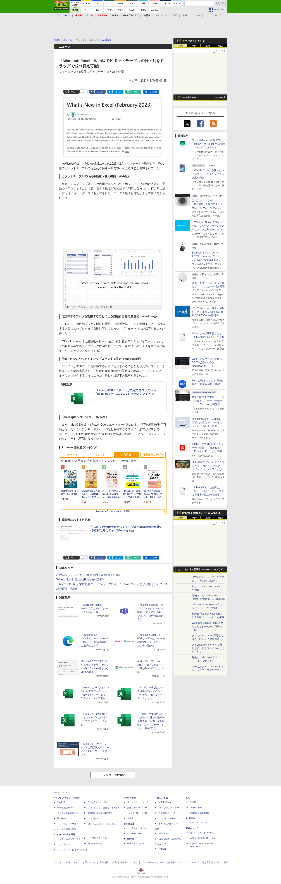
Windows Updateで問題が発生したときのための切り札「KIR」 (207, 626)
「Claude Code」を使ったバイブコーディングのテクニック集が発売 (208, 174)
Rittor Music (129, 798)
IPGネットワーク (194, 828)
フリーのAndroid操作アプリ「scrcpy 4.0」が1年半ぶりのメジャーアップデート (208, 144)
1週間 (207, 45)
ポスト (74, 92)
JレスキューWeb (166, 818)
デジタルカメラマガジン (69, 839)
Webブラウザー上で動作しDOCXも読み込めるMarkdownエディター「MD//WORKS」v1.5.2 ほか (207, 366)
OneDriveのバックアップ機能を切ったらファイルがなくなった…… (208, 648)
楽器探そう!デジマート (138, 807)
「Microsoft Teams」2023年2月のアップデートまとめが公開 (94, 608)
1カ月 (220, 45)
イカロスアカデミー (168, 824)
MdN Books (164, 833)
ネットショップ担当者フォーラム (104, 807)
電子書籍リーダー (153, 454)
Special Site (189, 97)
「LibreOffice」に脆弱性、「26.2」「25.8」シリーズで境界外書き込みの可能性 (208, 491)
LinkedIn (154, 92)
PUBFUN (190, 818)
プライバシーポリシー (152, 862)
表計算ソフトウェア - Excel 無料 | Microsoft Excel (88, 574)
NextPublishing (95, 843)
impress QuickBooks (199, 813)
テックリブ (160, 844)
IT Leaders (62, 818)
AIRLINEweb (164, 802)
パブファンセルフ (198, 823)
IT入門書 (126, 454)
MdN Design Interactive (169, 839)
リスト (84, 92)
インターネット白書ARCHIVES (72, 850)
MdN (157, 829)
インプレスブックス (97, 838)
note (136, 92)
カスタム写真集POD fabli (203, 838)
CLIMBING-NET (134, 833)
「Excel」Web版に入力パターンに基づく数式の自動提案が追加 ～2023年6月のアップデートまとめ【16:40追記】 (151, 721)
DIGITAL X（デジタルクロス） (102, 824)
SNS (175, 15)
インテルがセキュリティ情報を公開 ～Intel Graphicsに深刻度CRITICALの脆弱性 (208, 312)
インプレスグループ (188, 862)
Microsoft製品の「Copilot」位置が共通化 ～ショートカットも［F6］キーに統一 (207, 422)
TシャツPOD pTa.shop (201, 832)
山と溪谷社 (128, 824)
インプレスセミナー (97, 818)
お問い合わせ (89, 862)
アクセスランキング (193, 40)
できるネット (63, 844)
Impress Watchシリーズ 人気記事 (201, 512)
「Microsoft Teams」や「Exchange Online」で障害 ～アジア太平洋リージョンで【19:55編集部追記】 (151, 612)
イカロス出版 (161, 798)
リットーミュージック (138, 802)
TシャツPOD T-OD (137, 813)
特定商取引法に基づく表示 (215, 862)
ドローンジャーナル (67, 824)
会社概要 (171, 862)
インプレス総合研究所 (68, 813)
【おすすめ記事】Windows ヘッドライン (203, 569)
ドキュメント (161, 15)
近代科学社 (128, 839)
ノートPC (72, 454)
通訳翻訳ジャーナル (168, 813)
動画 (184, 15)
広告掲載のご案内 (108, 862)
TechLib (162, 849)
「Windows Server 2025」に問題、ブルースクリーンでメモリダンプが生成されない (208, 226)
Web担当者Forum (65, 807)
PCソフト (99, 454)
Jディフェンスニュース (169, 807)
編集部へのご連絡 (129, 862)
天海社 (193, 802)
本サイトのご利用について (66, 862)
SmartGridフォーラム (98, 802)
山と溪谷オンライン (136, 828)
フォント (196, 15)
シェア (100, 92)
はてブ (118, 92)
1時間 (180, 45)
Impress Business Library (100, 813)
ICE (188, 798)
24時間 (193, 45)
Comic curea (196, 807)
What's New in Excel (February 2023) (80, 579)
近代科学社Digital (135, 843)
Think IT (61, 802)
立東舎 (130, 818)
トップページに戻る (113, 775)
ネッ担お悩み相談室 (67, 829)
